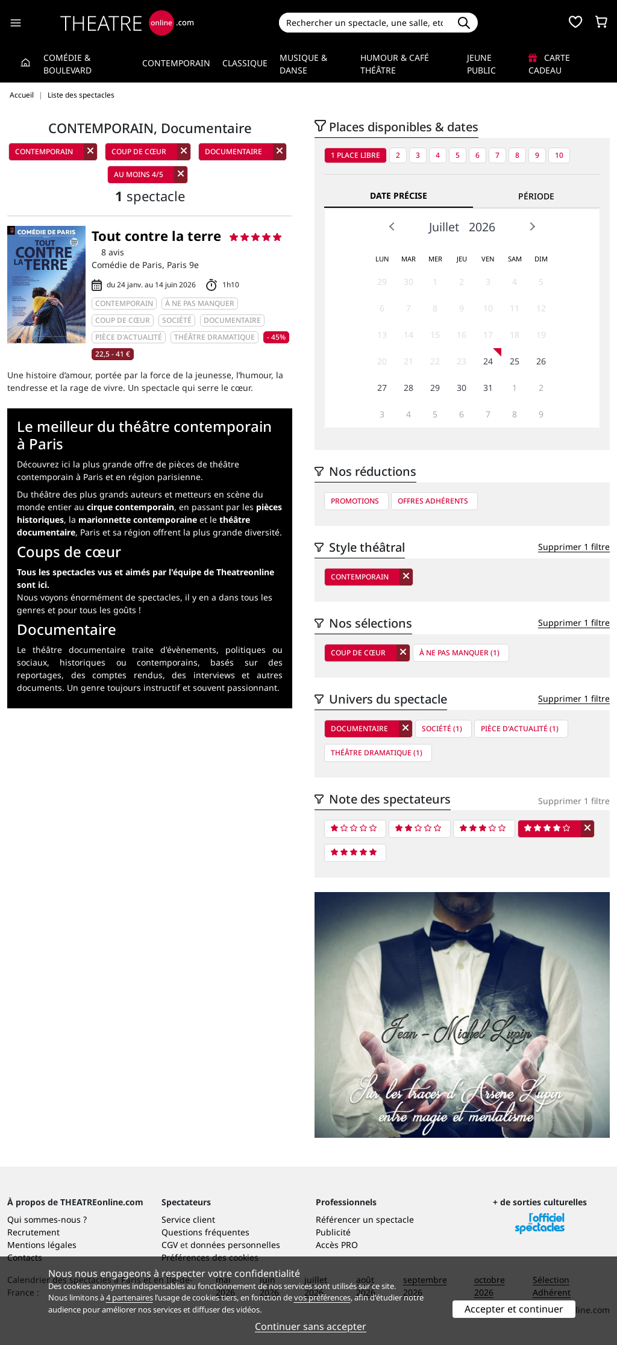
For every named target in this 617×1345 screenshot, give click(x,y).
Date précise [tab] (398, 195)
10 (559, 155)
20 (382, 361)
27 (382, 387)
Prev (392, 226)
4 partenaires (129, 1297)
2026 (482, 227)
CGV (169, 1244)
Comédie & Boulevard (67, 64)
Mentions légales (42, 1244)
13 (382, 334)
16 (461, 334)
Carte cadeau (549, 64)
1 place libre (355, 155)
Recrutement (33, 1232)
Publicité (333, 1232)
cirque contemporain (130, 507)
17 (488, 334)
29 (382, 281)
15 (435, 334)
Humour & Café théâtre (394, 64)
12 (541, 308)
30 (408, 281)
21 (408, 361)
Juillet (444, 227)
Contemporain (176, 63)
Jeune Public (481, 64)
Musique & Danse (303, 64)
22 (435, 361)
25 (514, 361)
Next (532, 226)
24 (488, 361)
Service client (188, 1219)
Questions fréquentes (205, 1232)
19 (541, 334)
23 (461, 361)
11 (514, 308)
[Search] (365, 23)
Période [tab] (536, 196)
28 (408, 387)
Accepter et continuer (514, 1308)
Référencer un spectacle (365, 1219)
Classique (245, 63)
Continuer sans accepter (310, 1326)
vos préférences (322, 1297)
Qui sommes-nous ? (47, 1219)
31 (488, 387)
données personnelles (235, 1244)
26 (541, 361)
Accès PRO (337, 1244)
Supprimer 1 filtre (574, 546)
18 (514, 334)
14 (408, 334)
